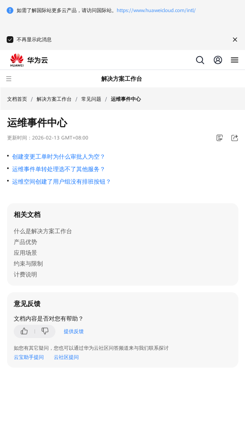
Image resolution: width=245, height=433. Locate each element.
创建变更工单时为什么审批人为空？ (58, 156)
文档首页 (17, 99)
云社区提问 (66, 357)
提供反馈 (74, 331)
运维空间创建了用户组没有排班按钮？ (61, 181)
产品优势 (25, 242)
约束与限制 (28, 263)
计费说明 (25, 274)
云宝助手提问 (29, 357)
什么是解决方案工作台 (43, 231)
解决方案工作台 (54, 99)
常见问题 (91, 99)
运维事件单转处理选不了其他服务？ (58, 169)
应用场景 (25, 252)
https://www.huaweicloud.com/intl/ (156, 10)
